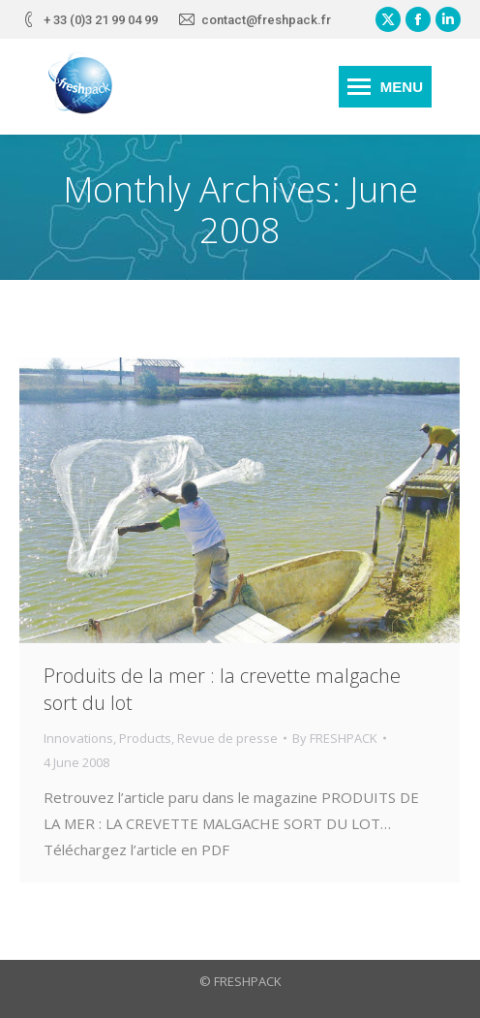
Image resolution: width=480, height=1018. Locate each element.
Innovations (78, 738)
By (334, 738)
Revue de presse (227, 738)
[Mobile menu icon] (385, 87)
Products (145, 738)
